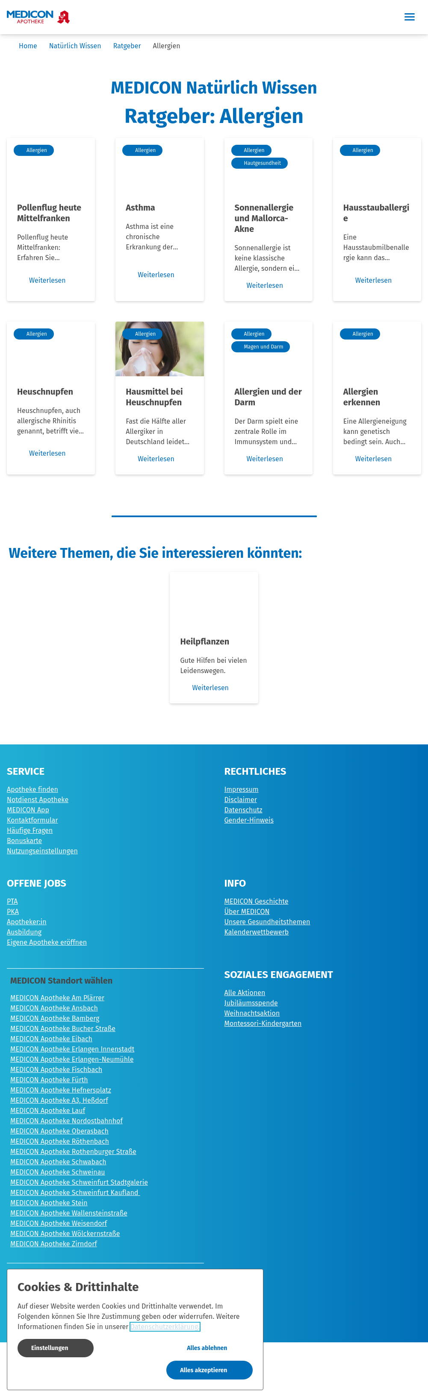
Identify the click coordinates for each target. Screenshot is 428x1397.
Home (28, 46)
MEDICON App (28, 810)
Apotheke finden (32, 789)
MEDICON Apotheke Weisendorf (58, 1223)
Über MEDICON (247, 912)
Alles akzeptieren (203, 1370)
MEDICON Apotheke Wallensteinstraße (68, 1213)
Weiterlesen (204, 688)
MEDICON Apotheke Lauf (47, 1111)
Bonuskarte (24, 841)
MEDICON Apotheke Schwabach (58, 1162)
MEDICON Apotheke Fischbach (56, 1070)
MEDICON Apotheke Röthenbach (59, 1141)
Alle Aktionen (245, 993)
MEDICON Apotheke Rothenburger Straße (73, 1152)
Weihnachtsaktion (252, 1013)
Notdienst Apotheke (37, 800)
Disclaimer (240, 800)
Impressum (241, 789)
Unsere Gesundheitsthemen (267, 922)
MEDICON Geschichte (256, 901)
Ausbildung (24, 932)
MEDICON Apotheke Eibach (51, 1039)
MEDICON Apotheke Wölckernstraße (65, 1234)
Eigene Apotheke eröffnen (47, 942)
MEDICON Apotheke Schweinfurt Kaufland (75, 1193)
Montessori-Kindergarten (263, 1023)
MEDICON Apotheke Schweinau (57, 1172)
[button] (409, 17)
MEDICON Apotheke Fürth (49, 1080)
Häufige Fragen (30, 830)
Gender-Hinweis (249, 820)
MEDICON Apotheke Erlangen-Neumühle (71, 1059)
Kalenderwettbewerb (256, 932)
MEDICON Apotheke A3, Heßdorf (59, 1100)
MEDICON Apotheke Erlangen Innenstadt (72, 1049)
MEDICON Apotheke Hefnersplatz (60, 1090)
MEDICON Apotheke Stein (49, 1203)
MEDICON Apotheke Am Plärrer (57, 998)
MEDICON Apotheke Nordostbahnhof (66, 1121)
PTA (12, 901)
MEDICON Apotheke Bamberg (54, 1018)
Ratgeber (127, 46)
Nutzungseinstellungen (42, 851)
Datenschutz (243, 810)
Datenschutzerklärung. (165, 1327)
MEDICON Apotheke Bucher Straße (62, 1029)
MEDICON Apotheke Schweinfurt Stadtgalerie (79, 1182)
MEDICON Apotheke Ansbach (54, 1008)
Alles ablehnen (207, 1348)
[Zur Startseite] (38, 17)
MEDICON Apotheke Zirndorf (53, 1244)
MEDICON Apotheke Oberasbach (59, 1131)
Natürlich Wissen (75, 46)
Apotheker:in (27, 922)
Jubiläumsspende (251, 1003)
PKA (13, 912)
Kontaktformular (32, 820)
